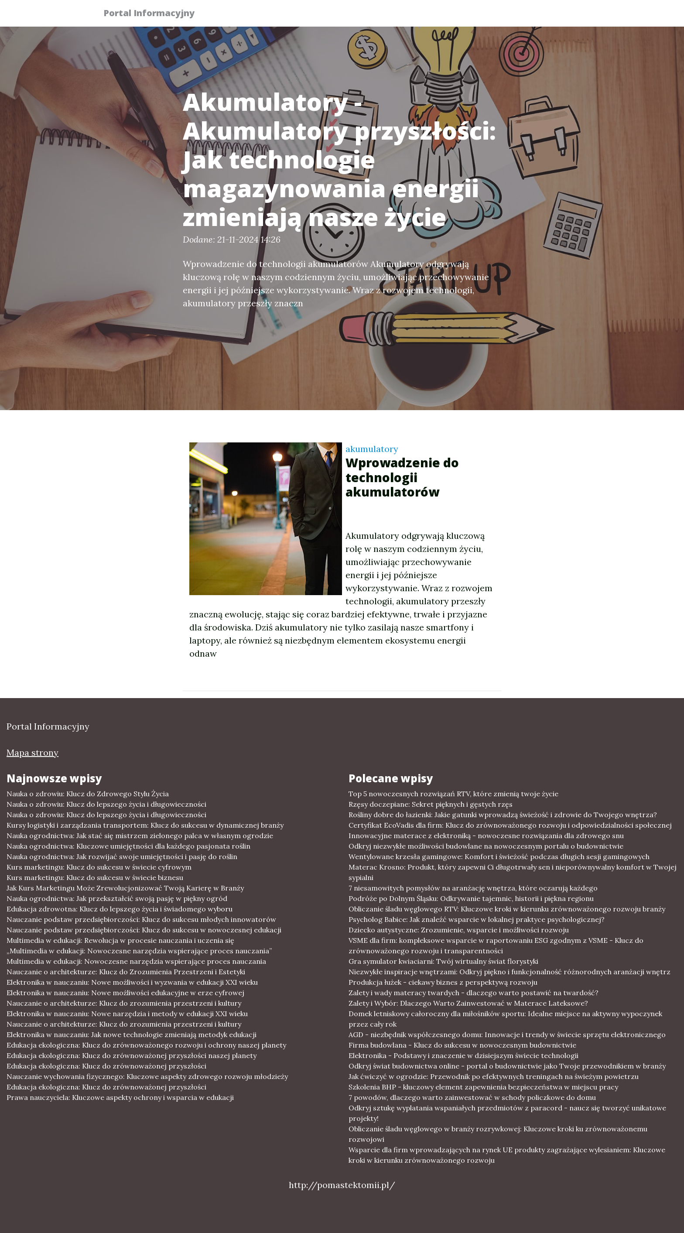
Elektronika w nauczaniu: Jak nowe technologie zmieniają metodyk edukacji (131, 1034)
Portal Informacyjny (154, 14)
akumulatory (371, 448)
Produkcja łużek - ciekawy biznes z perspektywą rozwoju (443, 982)
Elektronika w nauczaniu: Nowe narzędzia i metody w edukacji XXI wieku (127, 1013)
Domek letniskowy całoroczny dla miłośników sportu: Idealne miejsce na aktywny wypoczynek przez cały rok (505, 1018)
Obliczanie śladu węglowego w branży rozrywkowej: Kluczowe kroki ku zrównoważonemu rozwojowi (498, 1134)
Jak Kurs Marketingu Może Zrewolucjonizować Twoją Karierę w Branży (125, 888)
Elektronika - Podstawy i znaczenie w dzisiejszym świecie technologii (463, 1055)
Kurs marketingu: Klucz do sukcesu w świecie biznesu (95, 877)
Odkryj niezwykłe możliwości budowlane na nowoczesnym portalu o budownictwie (486, 846)
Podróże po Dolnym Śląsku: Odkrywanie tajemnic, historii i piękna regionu (471, 898)
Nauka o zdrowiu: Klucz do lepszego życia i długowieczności (106, 804)
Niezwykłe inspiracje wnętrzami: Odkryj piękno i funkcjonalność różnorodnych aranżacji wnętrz (509, 971)
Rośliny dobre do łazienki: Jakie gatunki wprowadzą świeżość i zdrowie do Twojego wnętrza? (503, 814)
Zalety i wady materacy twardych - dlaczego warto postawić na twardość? (473, 992)
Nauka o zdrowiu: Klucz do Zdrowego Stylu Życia (88, 793)
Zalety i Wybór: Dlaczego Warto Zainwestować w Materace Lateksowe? (468, 1003)
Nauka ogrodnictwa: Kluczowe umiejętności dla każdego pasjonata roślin (128, 846)
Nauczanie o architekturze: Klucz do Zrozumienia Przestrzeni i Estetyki (126, 971)
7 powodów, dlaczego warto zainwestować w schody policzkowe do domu (472, 1097)
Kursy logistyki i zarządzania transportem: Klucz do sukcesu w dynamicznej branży (145, 825)
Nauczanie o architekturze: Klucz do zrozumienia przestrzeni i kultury (124, 1003)
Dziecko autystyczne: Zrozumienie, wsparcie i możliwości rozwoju (459, 929)
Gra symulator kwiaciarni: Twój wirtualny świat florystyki (443, 961)
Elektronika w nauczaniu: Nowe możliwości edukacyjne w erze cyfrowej (125, 992)
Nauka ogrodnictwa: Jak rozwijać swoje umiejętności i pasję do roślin (122, 856)
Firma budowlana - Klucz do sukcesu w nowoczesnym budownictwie (462, 1045)
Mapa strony (32, 752)
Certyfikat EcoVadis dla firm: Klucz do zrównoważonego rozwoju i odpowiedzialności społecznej (510, 825)
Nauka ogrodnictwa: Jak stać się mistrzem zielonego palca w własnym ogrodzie (140, 835)
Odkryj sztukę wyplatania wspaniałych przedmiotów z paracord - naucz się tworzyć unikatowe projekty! (507, 1113)
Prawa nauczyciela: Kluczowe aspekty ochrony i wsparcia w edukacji (120, 1097)
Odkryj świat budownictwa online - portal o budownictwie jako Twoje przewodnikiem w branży (507, 1066)
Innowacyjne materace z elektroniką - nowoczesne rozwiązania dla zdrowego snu (486, 835)
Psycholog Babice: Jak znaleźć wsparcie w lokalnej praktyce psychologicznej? (477, 919)
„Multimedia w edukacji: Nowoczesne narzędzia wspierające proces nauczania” (139, 950)
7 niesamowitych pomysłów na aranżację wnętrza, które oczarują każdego (473, 888)
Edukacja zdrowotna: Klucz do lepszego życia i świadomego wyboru (120, 908)
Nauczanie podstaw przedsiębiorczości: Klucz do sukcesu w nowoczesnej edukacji (144, 929)
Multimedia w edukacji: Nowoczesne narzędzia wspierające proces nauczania (136, 961)
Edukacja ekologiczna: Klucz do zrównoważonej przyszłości (106, 1066)
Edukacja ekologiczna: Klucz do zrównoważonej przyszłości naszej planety (131, 1055)
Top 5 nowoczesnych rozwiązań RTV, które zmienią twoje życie (453, 793)
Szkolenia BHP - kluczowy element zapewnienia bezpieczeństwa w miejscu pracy (483, 1086)
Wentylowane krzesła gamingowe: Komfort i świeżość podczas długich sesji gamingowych (499, 856)
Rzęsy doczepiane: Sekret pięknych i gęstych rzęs (431, 804)
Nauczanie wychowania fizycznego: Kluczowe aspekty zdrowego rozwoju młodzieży (147, 1076)
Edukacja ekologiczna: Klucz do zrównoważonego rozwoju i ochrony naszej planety (146, 1045)
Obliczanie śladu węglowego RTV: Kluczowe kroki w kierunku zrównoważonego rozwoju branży (507, 908)
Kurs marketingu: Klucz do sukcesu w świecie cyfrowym (99, 867)
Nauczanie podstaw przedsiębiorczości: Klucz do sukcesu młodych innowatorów (141, 919)
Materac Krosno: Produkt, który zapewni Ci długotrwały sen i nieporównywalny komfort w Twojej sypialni (513, 872)
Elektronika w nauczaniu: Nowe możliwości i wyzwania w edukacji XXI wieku (132, 982)
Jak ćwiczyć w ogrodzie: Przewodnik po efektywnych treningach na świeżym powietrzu (494, 1076)
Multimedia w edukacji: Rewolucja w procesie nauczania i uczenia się (120, 940)
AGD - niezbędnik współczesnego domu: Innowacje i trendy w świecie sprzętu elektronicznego (507, 1034)
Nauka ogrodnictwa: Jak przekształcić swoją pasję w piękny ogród (117, 898)
